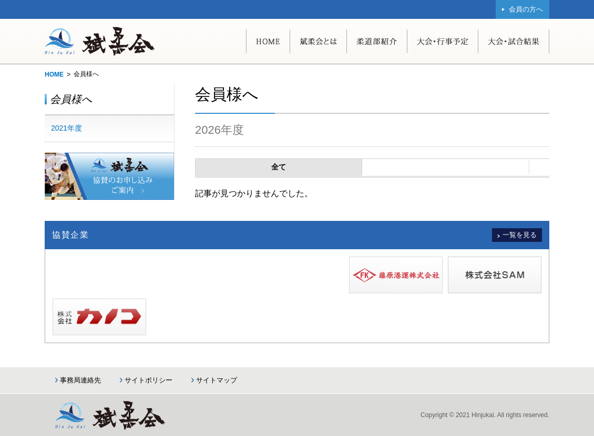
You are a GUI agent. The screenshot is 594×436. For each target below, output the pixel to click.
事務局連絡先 (80, 380)
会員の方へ (526, 9)
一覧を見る (520, 235)
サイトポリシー (148, 380)
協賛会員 (445, 167)
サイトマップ (216, 380)
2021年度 (66, 128)
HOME (54, 74)
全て (278, 167)
